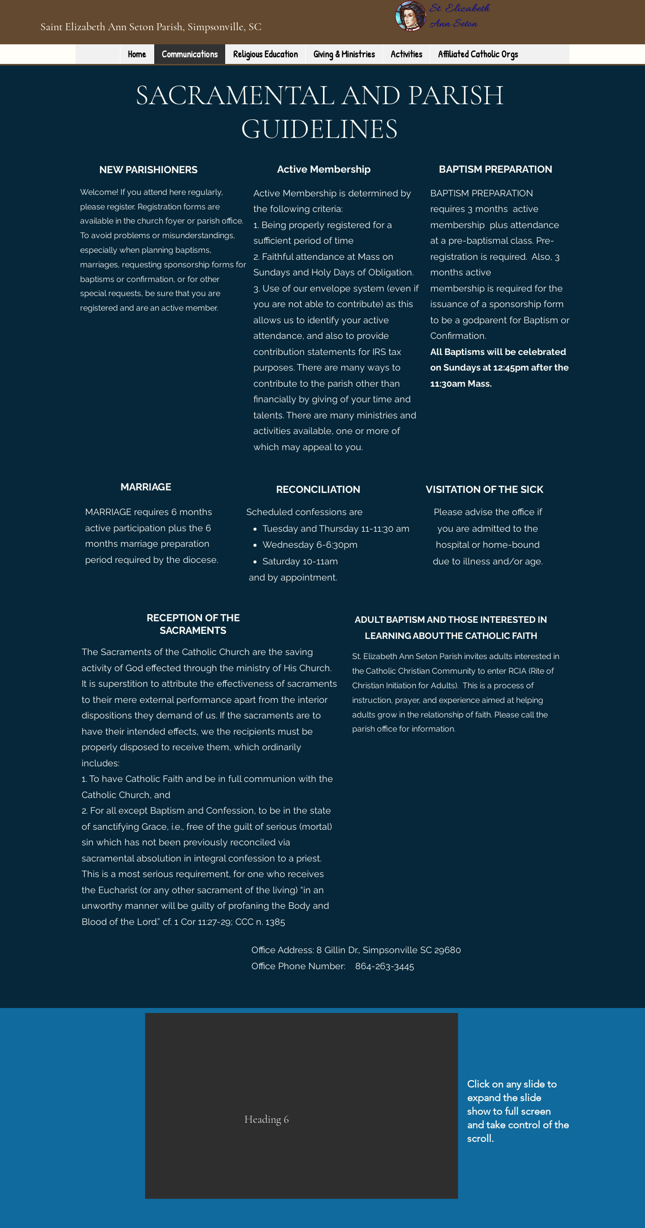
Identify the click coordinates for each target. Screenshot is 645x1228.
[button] (301, 1106)
